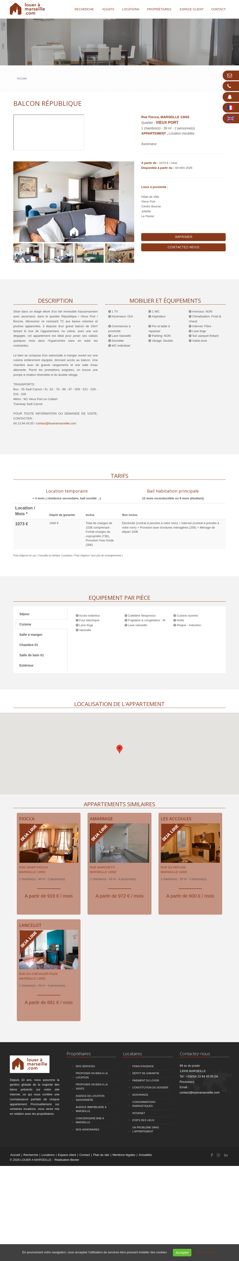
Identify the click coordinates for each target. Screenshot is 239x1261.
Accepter (182, 1252)
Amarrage (101, 818)
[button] (119, 749)
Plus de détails (207, 1252)
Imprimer (183, 236)
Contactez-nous (183, 247)
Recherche (84, 9)
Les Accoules (176, 818)
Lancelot (30, 925)
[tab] (66, 493)
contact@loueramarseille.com (56, 423)
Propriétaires (159, 9)
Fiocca (27, 818)
